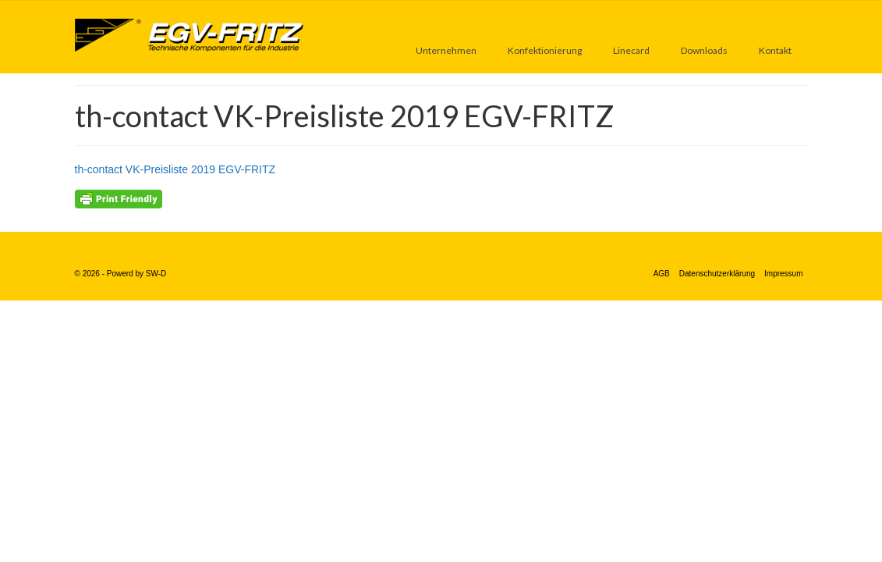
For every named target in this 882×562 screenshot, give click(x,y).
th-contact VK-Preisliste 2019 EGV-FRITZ (175, 169)
